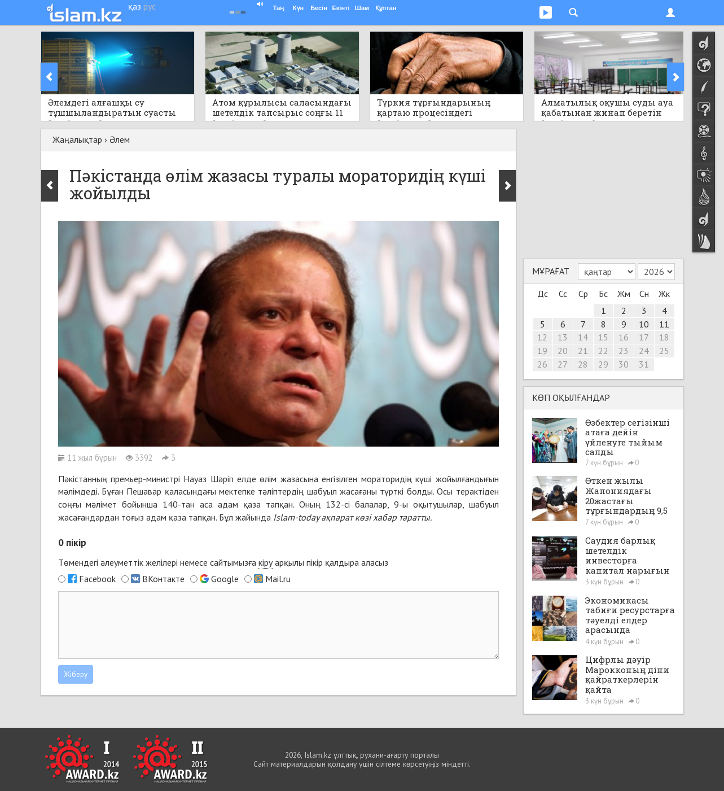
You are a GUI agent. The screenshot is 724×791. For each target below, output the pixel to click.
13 (563, 337)
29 (603, 364)
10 (644, 324)
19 (542, 350)
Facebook (97, 578)
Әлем (119, 139)
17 (644, 337)
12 (542, 337)
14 (583, 337)
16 (623, 337)
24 (644, 350)
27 (563, 364)
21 (583, 350)
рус (149, 6)
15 (603, 337)
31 (644, 364)
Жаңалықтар (77, 139)
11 (664, 324)
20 (563, 350)
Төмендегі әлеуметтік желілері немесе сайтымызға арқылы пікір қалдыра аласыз (223, 563)
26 (542, 364)
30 (623, 364)
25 (664, 350)
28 (583, 364)
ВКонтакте (163, 578)
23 (623, 350)
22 (603, 350)
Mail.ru (278, 578)
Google (225, 578)
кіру (265, 562)
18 (664, 337)
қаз (134, 6)
